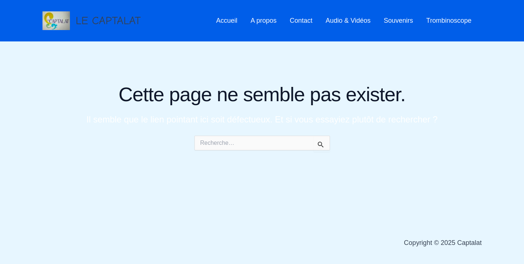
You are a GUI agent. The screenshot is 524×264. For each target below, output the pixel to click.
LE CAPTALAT (108, 20)
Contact (301, 20)
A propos (263, 20)
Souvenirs (398, 20)
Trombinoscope (448, 20)
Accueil (226, 20)
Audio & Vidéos (348, 20)
